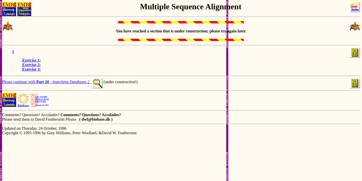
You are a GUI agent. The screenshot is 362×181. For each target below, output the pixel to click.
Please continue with (19, 82)
